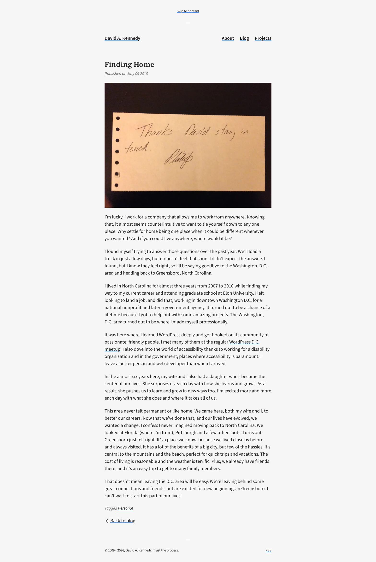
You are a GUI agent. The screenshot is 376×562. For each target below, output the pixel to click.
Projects (263, 38)
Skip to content (188, 11)
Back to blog (120, 520)
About (228, 38)
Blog (244, 38)
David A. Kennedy (122, 38)
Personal (125, 508)
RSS (268, 550)
